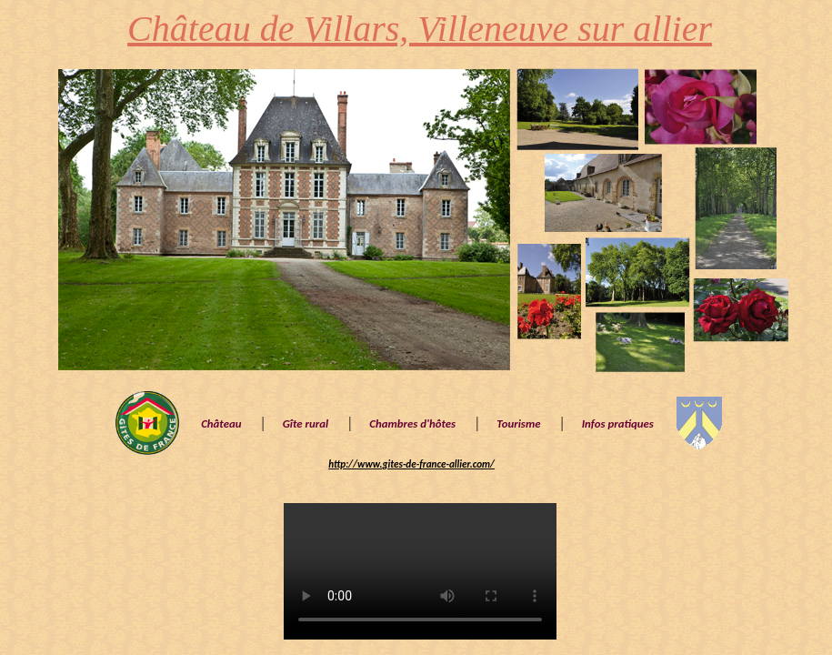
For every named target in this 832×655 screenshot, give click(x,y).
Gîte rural (305, 423)
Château (221, 423)
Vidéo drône (420, 571)
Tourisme (518, 423)
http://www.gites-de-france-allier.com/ (411, 464)
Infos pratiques (618, 423)
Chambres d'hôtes (412, 423)
